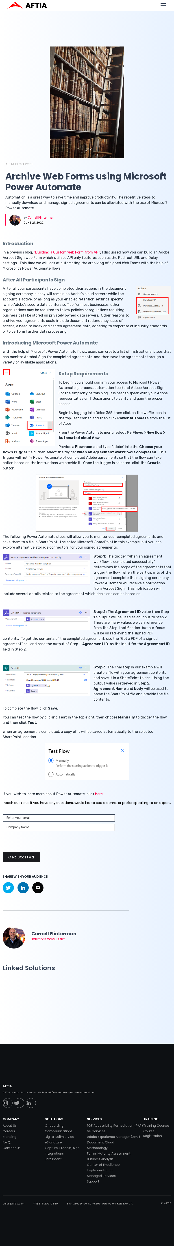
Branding (9, 1137)
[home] (29, 5)
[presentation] (37, 842)
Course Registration (152, 1133)
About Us (10, 1125)
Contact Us (11, 1148)
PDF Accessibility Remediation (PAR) (115, 1125)
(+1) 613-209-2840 (45, 1203)
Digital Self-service (59, 1137)
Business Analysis (100, 1159)
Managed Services (101, 1176)
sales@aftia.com (13, 1203)
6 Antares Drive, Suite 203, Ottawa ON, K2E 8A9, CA (100, 1203)
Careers (9, 1131)
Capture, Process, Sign (62, 1148)
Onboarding (54, 1125)
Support (93, 1181)
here (99, 794)
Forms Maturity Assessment (108, 1153)
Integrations (54, 1153)
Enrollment (53, 1159)
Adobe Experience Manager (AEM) (113, 1137)
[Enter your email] (59, 818)
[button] (162, 5)
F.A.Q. (7, 1142)
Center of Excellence (103, 1164)
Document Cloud (100, 1142)
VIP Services (96, 1131)
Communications (58, 1131)
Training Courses (156, 1125)
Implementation (100, 1170)
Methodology (97, 1148)
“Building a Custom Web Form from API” (67, 252)
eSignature (53, 1142)
